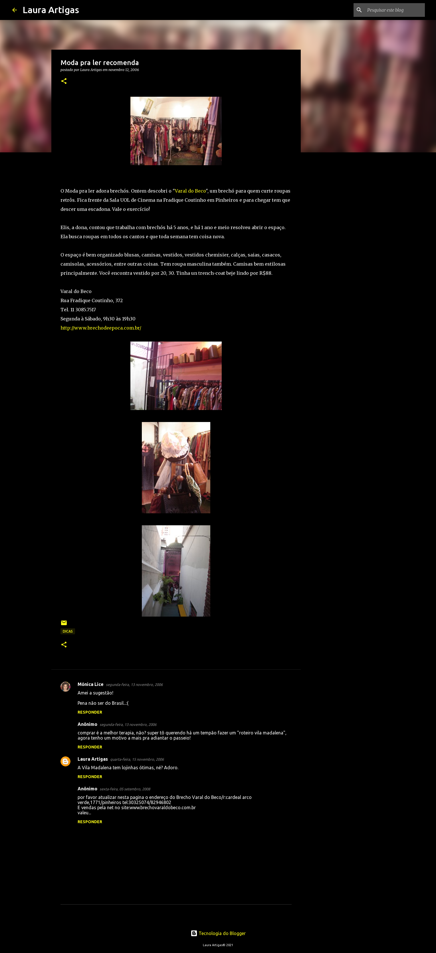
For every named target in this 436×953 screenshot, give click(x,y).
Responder (90, 712)
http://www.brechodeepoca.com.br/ (100, 328)
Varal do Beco (190, 191)
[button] (63, 81)
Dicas (68, 631)
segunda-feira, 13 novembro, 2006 (134, 685)
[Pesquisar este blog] (395, 10)
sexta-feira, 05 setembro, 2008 (125, 789)
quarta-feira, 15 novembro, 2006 (137, 759)
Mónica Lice (91, 684)
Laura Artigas (51, 10)
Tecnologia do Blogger (218, 933)
